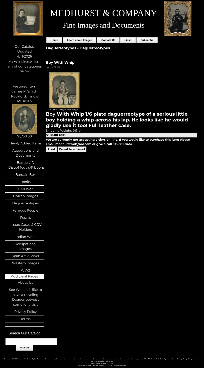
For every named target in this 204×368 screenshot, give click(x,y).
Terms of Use (108, 363)
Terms (26, 319)
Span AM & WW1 (25, 256)
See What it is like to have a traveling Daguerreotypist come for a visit (25, 297)
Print (51, 149)
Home (54, 40)
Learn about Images (79, 40)
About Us (25, 282)
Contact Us (108, 40)
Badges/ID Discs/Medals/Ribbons (26, 165)
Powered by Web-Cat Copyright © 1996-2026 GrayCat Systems (102, 366)
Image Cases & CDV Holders (25, 227)
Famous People (25, 210)
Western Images (25, 263)
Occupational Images (25, 246)
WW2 (25, 270)
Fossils (25, 218)
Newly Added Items (25, 143)
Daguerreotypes (25, 203)
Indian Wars (25, 237)
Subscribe (147, 40)
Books (25, 182)
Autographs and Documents (25, 152)
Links (128, 40)
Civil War (25, 189)
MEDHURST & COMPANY (103, 13)
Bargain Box (25, 175)
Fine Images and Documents (103, 25)
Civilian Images (25, 196)
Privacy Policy (25, 312)
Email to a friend (72, 149)
